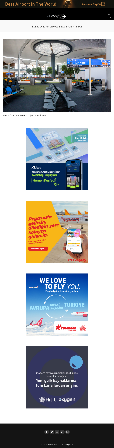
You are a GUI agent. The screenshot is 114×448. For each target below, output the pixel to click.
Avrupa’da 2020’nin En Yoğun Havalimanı (25, 116)
